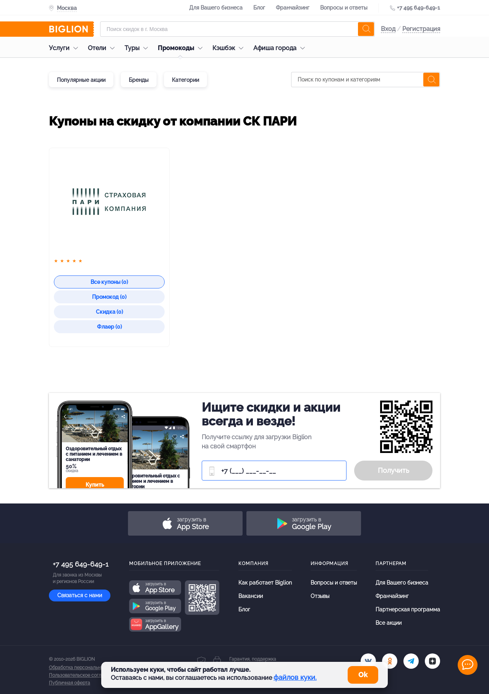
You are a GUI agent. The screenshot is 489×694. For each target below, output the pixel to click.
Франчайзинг (292, 8)
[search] (366, 29)
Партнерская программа (408, 609)
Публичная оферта (69, 683)
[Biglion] (71, 29)
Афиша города (281, 48)
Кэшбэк (229, 48)
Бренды (139, 80)
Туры (138, 48)
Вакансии (250, 596)
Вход (388, 29)
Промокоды (182, 48)
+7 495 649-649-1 (418, 8)
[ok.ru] (389, 661)
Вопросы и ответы (344, 8)
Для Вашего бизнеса (216, 8)
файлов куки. (295, 677)
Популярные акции (81, 80)
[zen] (432, 661)
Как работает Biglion (265, 583)
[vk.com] (368, 661)
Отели (103, 48)
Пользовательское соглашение (83, 675)
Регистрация (421, 29)
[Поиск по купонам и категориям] (365, 79)
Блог (259, 8)
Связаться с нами (79, 595)
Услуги (65, 48)
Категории (185, 80)
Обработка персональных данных (86, 667)
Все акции (389, 623)
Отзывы (320, 596)
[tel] (411, 661)
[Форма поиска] (237, 29)
